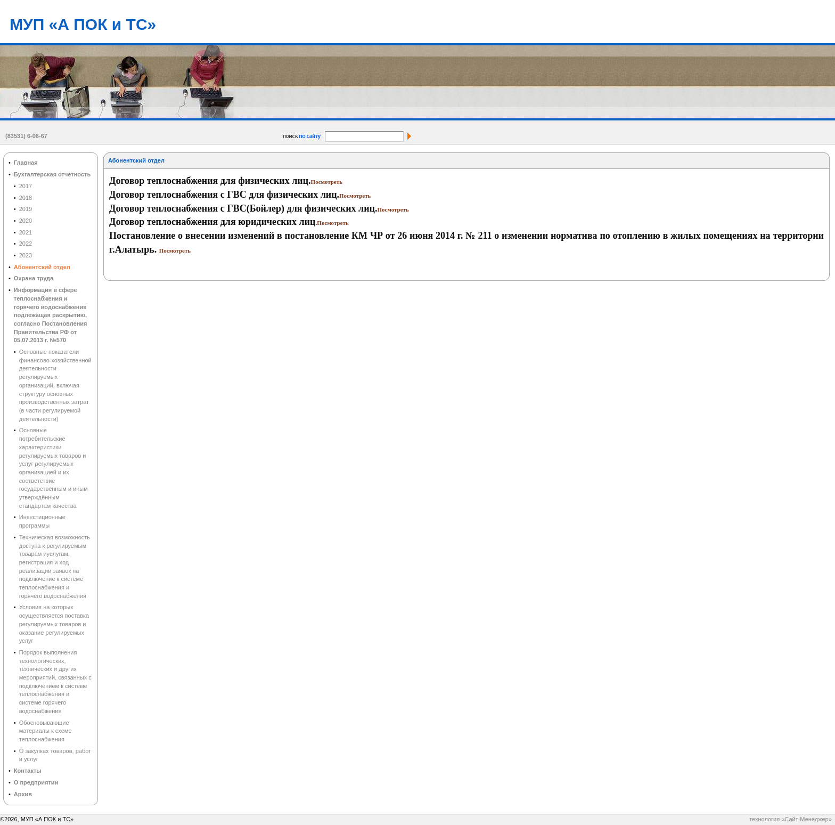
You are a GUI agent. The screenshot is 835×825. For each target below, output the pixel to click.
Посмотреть (326, 182)
